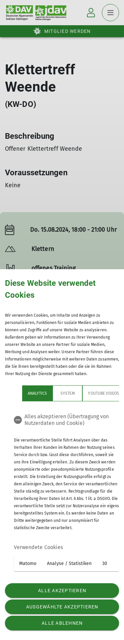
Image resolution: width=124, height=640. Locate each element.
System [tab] (50, 393)
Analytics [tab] (20, 393)
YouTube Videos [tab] (86, 393)
